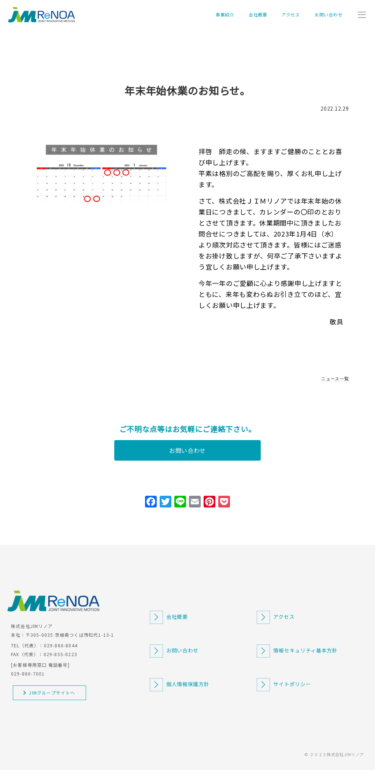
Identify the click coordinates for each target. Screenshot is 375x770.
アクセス (291, 14)
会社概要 (258, 14)
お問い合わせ (328, 14)
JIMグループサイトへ (52, 692)
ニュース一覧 (335, 378)
